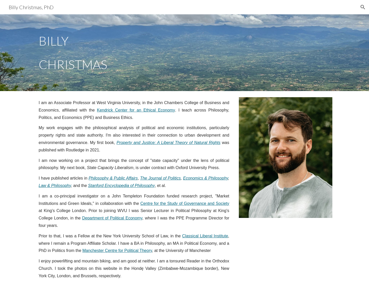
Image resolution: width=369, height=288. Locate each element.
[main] (109, 53)
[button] (363, 7)
